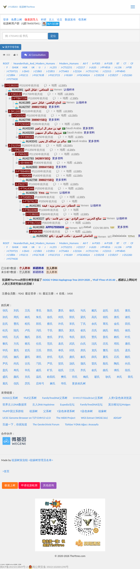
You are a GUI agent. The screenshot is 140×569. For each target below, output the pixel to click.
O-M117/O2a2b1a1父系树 (88, 398)
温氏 (38, 377)
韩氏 (116, 330)
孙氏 (5, 317)
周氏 (16, 317)
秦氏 (83, 357)
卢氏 (27, 330)
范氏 (50, 343)
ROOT (6, 63)
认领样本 (69, 89)
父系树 (47, 411)
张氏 (5, 310)
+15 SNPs (72, 115)
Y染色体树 (86, 411)
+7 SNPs (74, 98)
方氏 (16, 343)
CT (125, 63)
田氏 (127, 323)
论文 (59, 19)
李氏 (38, 310)
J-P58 (129, 67)
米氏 (119, 377)
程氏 (27, 323)
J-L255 (53, 67)
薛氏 (94, 357)
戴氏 (94, 310)
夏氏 (105, 357)
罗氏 (61, 337)
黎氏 (5, 343)
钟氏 (5, 337)
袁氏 (61, 343)
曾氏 (50, 337)
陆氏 (16, 330)
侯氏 (127, 330)
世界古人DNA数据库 (15, 404)
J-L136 (118, 67)
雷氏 (94, 363)
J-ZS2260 (127, 75)
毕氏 (5, 350)
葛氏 (5, 383)
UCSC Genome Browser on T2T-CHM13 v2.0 (27, 418)
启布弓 (40, 383)
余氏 (94, 323)
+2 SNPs (62, 85)
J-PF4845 (120, 71)
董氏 (105, 350)
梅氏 (86, 377)
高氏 (94, 317)
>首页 (6, 471)
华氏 (63, 383)
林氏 (27, 317)
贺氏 (61, 363)
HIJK (25, 67)
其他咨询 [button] (48, 485)
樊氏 (63, 377)
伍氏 (116, 350)
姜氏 (105, 337)
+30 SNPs (68, 145)
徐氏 (50, 317)
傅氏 (116, 370)
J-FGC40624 (83, 75)
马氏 (83, 310)
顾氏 (127, 357)
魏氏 (27, 337)
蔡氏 (50, 323)
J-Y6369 (68, 75)
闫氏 (5, 357)
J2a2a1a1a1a (119, 236)
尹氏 (5, 363)
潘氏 (61, 330)
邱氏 (72, 350)
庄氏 (105, 343)
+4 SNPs (75, 154)
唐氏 (116, 317)
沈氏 (94, 343)
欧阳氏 (51, 377)
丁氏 (83, 323)
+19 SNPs (69, 94)
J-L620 (92, 67)
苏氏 (38, 337)
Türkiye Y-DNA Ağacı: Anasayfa (82, 424)
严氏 (50, 363)
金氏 (116, 323)
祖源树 (33, 411)
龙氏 (94, 350)
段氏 (127, 370)
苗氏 (83, 337)
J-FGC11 (23, 75)
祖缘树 (102, 411)
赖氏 (116, 337)
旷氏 (50, 370)
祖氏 (61, 370)
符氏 (74, 377)
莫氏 (72, 330)
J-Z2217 (80, 67)
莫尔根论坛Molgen (119, 404)
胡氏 (105, 317)
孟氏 (127, 350)
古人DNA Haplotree (43, 404)
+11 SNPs (87, 231)
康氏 (127, 343)
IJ (39, 67)
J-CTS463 (64, 71)
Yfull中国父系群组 (13, 411)
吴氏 (116, 310)
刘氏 (16, 310)
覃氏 (105, 323)
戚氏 (38, 370)
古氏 (27, 363)
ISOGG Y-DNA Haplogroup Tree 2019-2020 (66, 280)
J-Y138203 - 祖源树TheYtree (21, 6)
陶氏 (116, 363)
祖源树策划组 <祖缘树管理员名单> (32, 460)
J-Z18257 (113, 75)
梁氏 (83, 317)
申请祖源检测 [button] (29, 485)
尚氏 (16, 363)
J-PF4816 (105, 67)
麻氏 (52, 383)
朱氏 (38, 317)
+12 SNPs (78, 175)
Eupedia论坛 (67, 404)
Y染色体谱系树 (66, 411)
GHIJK (15, 67)
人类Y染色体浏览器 (120, 398)
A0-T (85, 63)
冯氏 (38, 330)
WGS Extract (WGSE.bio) (94, 418)
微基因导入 (31, 19)
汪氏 (38, 350)
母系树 (82, 19)
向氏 (127, 363)
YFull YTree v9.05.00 (103, 280)
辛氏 (27, 370)
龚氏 (72, 357)
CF (132, 63)
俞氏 (94, 370)
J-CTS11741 (92, 71)
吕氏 (94, 330)
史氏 (27, 350)
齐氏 (83, 370)
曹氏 (16, 323)
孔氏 (16, 337)
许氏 (61, 323)
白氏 (83, 343)
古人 (51, 19)
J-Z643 (25, 71)
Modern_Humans (69, 63)
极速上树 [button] (9, 485)
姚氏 (105, 330)
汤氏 (72, 363)
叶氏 (127, 337)
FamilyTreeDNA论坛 (91, 404)
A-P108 (108, 63)
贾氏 (94, 337)
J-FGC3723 (54, 75)
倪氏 (16, 383)
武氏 (72, 343)
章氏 (130, 377)
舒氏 (50, 357)
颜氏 (16, 377)
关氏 (27, 377)
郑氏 (38, 323)
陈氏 (50, 310)
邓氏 (116, 343)
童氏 (16, 350)
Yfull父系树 (30, 398)
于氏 (50, 330)
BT (118, 63)
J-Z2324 (77, 71)
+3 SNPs (77, 171)
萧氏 (61, 310)
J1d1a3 (87, 227)
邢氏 (50, 350)
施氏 (16, 357)
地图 (54, 85)
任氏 (38, 343)
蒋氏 (27, 343)
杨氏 (72, 310)
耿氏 (108, 377)
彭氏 (5, 323)
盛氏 (5, 377)
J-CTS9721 (12, 71)
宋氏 (72, 323)
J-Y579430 (12, 79)
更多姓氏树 (79, 383)
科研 (43, 19)
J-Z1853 (50, 71)
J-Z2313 (107, 71)
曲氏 (105, 370)
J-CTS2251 (66, 67)
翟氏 (97, 377)
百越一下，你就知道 (15, 424)
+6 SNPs (71, 149)
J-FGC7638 (38, 75)
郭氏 (72, 317)
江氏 (72, 370)
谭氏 (38, 357)
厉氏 (27, 383)
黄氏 (127, 310)
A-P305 (96, 63)
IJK (33, 67)
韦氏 (72, 337)
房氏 (83, 350)
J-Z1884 (11, 75)
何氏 (61, 317)
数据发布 (70, 19)
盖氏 (5, 370)
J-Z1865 (37, 71)
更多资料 (54, 106)
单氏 (61, 350)
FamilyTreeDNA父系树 (54, 398)
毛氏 (61, 357)
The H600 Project (65, 418)
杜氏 (5, 330)
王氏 (27, 310)
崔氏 (83, 330)
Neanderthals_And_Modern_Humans (34, 63)
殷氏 (105, 363)
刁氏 (38, 363)
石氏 (116, 357)
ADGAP (118, 418)
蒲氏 (83, 363)
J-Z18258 (99, 75)
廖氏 (27, 357)
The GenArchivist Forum (46, 424)
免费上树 (16, 19)
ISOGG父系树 (10, 398)
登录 (6, 19)
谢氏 (127, 317)
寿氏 (16, 370)
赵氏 (105, 310)
